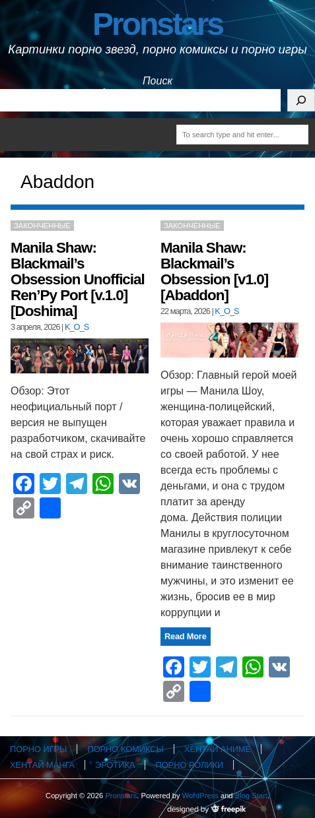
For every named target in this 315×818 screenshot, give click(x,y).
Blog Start (251, 796)
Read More (185, 636)
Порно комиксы (125, 749)
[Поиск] (301, 100)
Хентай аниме (217, 749)
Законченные (42, 226)
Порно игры (38, 749)
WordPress (200, 796)
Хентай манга (42, 765)
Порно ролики (189, 765)
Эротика (115, 765)
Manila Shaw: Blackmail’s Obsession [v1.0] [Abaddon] (214, 271)
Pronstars (157, 24)
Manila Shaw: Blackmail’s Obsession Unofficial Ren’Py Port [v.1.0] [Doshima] (78, 279)
